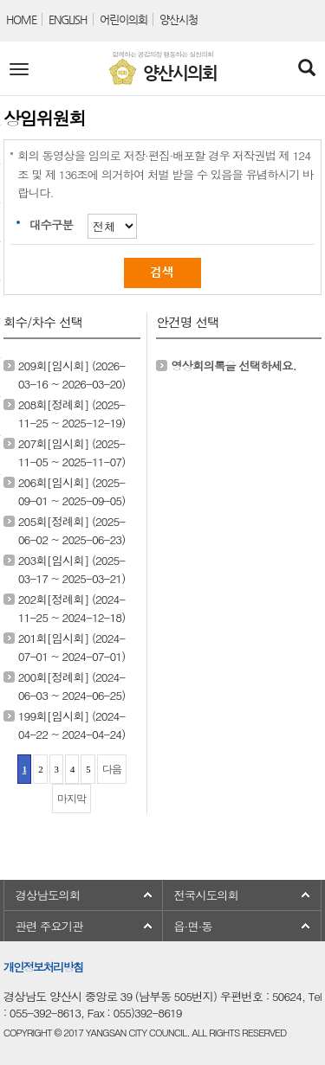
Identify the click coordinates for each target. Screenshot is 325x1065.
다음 (111, 769)
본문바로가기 (0, 0)
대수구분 (51, 224)
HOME (21, 19)
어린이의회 (123, 19)
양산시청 (178, 19)
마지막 (71, 798)
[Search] (306, 69)
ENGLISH (68, 19)
